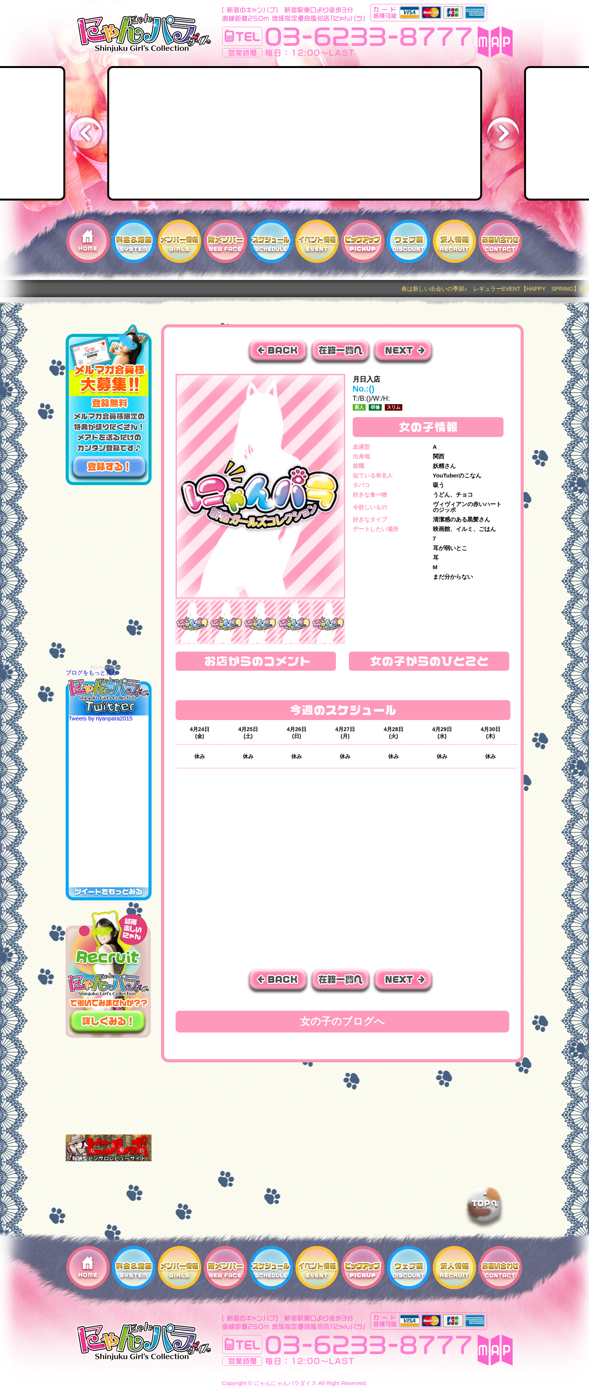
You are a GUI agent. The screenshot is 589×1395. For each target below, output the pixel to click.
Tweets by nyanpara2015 (101, 718)
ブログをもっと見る (91, 672)
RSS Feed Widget (105, 667)
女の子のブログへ (342, 1021)
